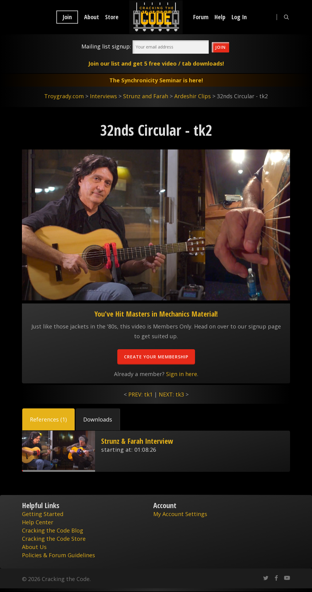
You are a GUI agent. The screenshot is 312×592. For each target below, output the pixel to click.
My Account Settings (180, 514)
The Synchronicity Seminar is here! (156, 80)
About (91, 17)
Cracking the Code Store (54, 538)
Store (112, 17)
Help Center (37, 522)
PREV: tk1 (140, 394)
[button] (48, 419)
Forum (200, 17)
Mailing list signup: (106, 46)
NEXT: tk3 (171, 394)
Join (67, 17)
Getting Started (42, 514)
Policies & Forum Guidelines (58, 555)
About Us (34, 547)
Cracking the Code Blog (52, 530)
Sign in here (181, 374)
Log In (239, 17)
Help (219, 17)
